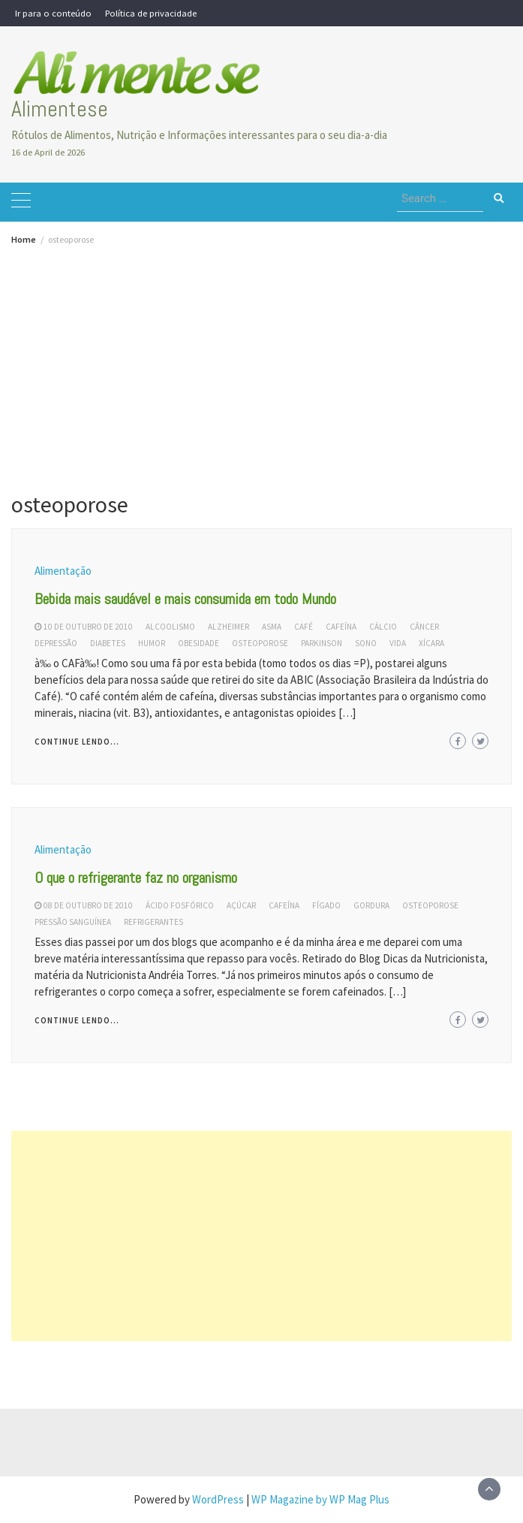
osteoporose (260, 643)
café (303, 626)
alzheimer (228, 626)
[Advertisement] (261, 357)
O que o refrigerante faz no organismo (136, 877)
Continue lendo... (77, 741)
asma (271, 626)
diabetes (107, 643)
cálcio (383, 626)
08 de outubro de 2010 (88, 905)
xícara (431, 643)
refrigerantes (153, 922)
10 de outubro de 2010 (88, 626)
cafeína (341, 626)
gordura (371, 905)
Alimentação (63, 571)
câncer (424, 626)
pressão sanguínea (73, 922)
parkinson (321, 643)
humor (151, 643)
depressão (56, 643)
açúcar (241, 905)
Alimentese (59, 109)
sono (366, 643)
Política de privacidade (151, 13)
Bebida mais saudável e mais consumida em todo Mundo (185, 599)
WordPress (218, 1499)
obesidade (198, 643)
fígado (326, 905)
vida (397, 643)
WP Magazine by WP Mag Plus (320, 1499)
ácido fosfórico (180, 905)
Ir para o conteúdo (53, 13)
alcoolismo (170, 626)
